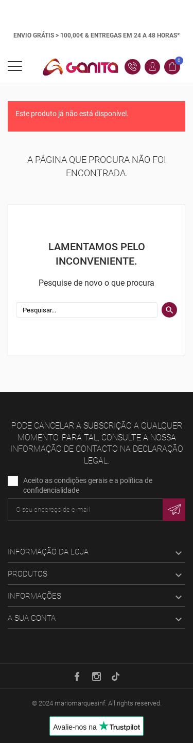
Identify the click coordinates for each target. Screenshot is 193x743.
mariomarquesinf (80, 703)
